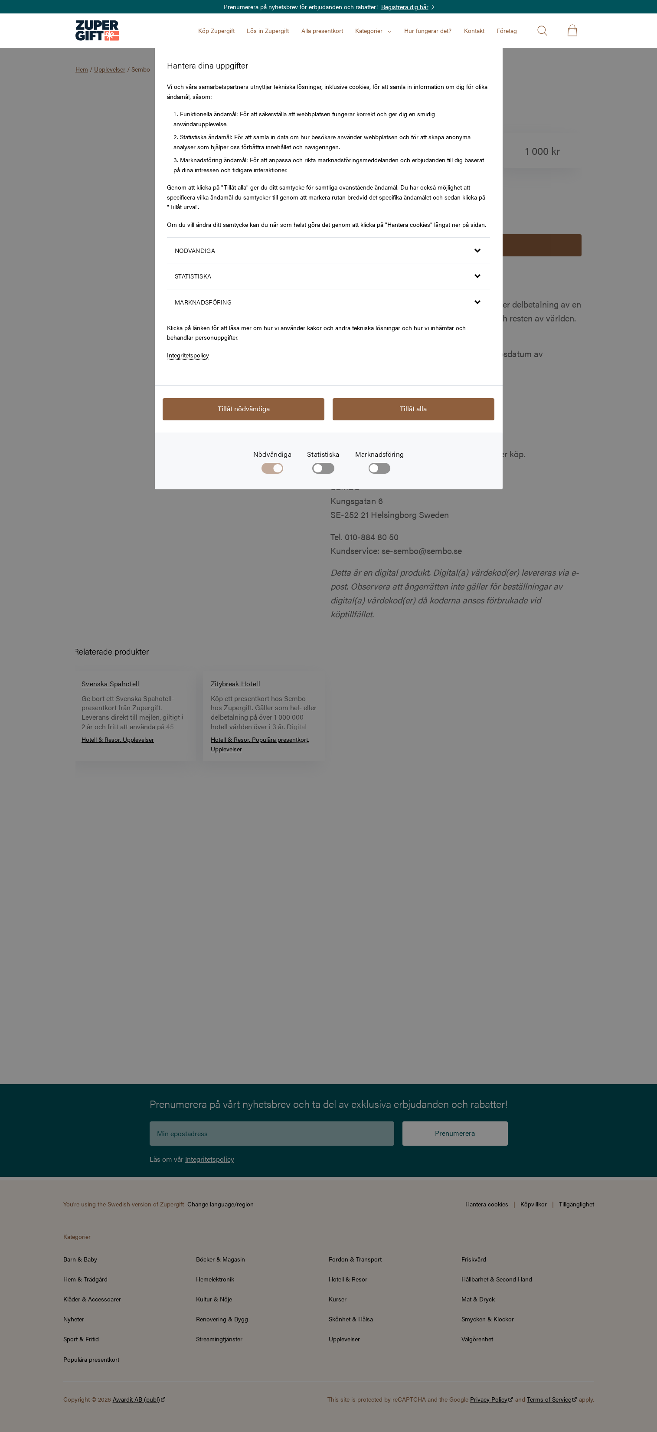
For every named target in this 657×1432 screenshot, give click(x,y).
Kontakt (474, 30)
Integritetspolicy (188, 355)
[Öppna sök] (542, 30)
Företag (507, 30)
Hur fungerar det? (427, 30)
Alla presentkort (322, 30)
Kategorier (373, 30)
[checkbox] (323, 470)
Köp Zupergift (216, 30)
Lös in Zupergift (268, 30)
